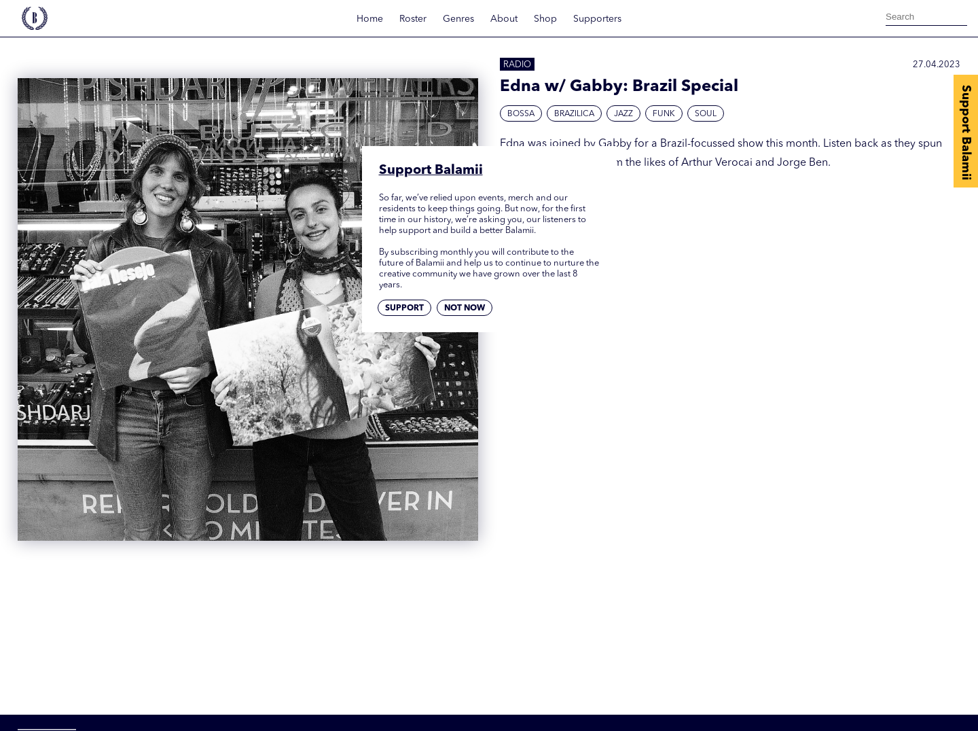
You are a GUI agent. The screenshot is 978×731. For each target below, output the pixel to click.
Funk (664, 114)
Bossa (521, 114)
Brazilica (574, 114)
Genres (458, 19)
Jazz (623, 114)
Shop (545, 19)
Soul (706, 114)
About (504, 19)
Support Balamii (966, 132)
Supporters (597, 19)
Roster (413, 19)
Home (370, 19)
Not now (464, 308)
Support (404, 308)
